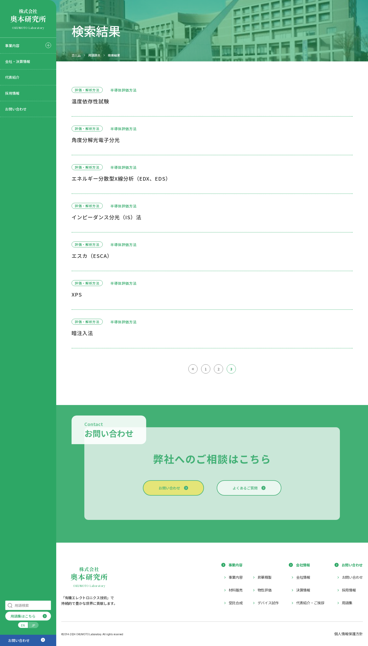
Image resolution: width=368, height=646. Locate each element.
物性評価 (265, 590)
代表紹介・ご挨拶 (310, 602)
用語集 (347, 602)
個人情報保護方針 (348, 634)
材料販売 (236, 590)
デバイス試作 (268, 602)
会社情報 (303, 577)
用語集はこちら (23, 616)
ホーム (76, 55)
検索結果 (114, 55)
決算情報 (303, 590)
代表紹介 (12, 77)
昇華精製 (265, 577)
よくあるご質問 (245, 491)
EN (23, 625)
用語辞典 (94, 55)
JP (33, 625)
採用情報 (12, 93)
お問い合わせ (16, 109)
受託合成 (236, 602)
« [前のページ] (193, 368)
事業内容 (12, 45)
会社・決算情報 (17, 61)
